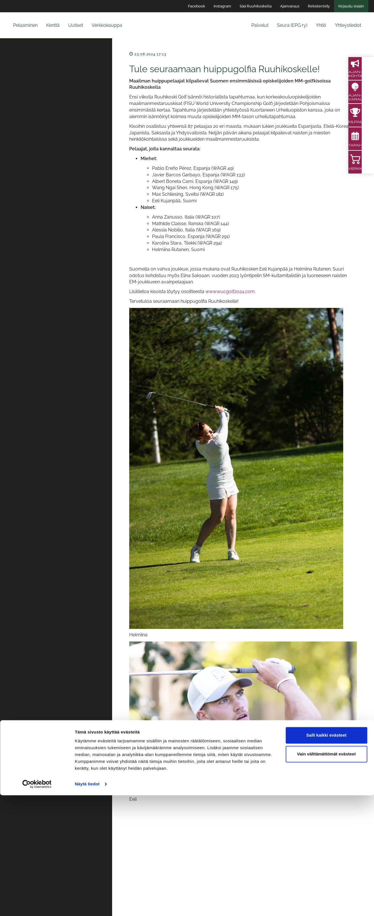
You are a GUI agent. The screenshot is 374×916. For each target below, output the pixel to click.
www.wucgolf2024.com (230, 291)
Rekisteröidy (319, 6)
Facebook (196, 6)
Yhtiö (321, 25)
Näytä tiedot (87, 904)
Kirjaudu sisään (351, 6)
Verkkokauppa (107, 25)
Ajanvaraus (289, 6)
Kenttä (53, 25)
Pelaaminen (25, 25)
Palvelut (259, 25)
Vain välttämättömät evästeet (326, 874)
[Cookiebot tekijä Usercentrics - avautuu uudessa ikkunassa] (37, 905)
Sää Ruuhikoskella (256, 6)
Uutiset (75, 25)
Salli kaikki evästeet (326, 856)
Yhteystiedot (348, 25)
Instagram (222, 6)
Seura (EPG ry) (292, 25)
